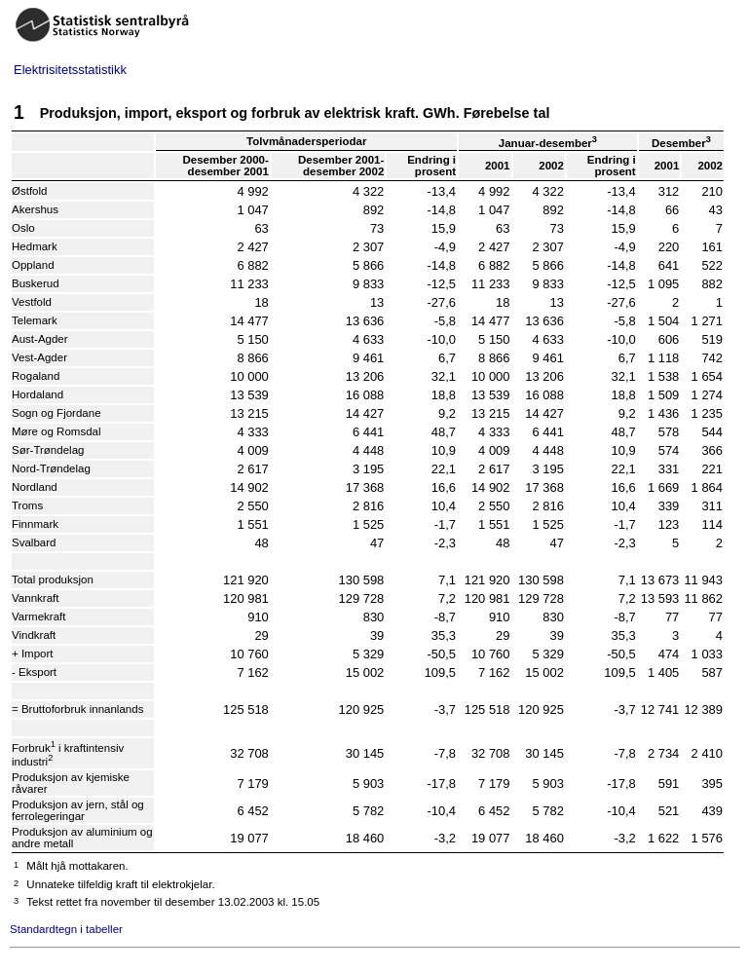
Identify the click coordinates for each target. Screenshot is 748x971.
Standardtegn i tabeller (66, 929)
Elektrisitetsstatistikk (70, 69)
